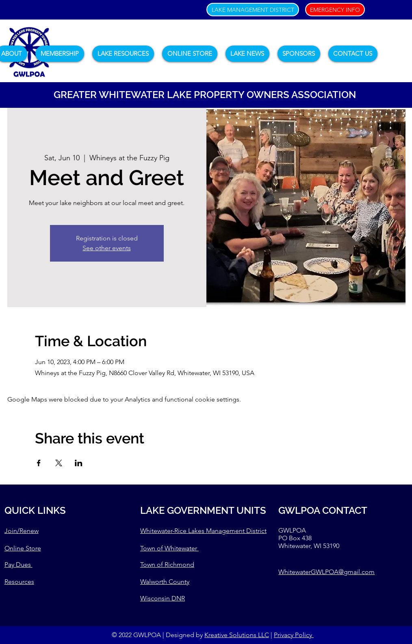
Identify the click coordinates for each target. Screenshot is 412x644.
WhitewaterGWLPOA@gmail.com (326, 572)
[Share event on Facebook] (39, 463)
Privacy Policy (294, 635)
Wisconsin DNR (162, 598)
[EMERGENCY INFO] (335, 9)
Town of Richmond (167, 564)
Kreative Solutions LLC (236, 635)
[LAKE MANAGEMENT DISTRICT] (252, 9)
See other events (106, 248)
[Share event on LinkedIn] (78, 463)
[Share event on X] (59, 463)
